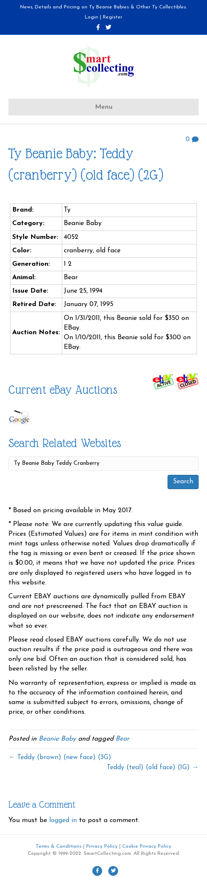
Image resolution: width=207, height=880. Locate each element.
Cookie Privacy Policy (146, 846)
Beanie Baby (57, 739)
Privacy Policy (102, 846)
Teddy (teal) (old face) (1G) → (153, 767)
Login (91, 17)
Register (112, 17)
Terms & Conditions (58, 846)
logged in (63, 820)
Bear (122, 739)
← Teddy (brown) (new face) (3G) (59, 757)
